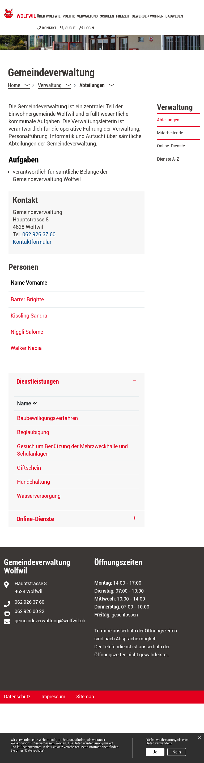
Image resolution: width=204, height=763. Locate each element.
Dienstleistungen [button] (37, 433)
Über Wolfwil (49, 16)
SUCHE (70, 28)
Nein (176, 752)
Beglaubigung (33, 484)
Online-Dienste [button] (35, 578)
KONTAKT (49, 28)
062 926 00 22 (29, 671)
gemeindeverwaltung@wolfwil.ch (50, 680)
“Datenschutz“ (34, 750)
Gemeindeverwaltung (111, 470)
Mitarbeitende (170, 132)
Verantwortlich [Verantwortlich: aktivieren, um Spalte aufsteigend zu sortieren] (104, 455)
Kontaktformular (32, 242)
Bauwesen (174, 16)
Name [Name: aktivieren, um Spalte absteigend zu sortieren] (24, 455)
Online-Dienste (171, 145)
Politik (69, 16)
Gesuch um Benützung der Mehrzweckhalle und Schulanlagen (48, 505)
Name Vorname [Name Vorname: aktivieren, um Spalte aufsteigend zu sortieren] (21, 286)
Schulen (107, 16)
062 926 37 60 (39, 234)
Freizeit (123, 16)
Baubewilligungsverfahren (47, 470)
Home (14, 85)
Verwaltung (87, 16)
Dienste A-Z (168, 159)
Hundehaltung (33, 541)
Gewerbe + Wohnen (147, 16)
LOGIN (89, 28)
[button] (54, 85)
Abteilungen (178, 119)
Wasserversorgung (39, 555)
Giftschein (29, 527)
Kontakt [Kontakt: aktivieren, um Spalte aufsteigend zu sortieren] (112, 290)
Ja (155, 752)
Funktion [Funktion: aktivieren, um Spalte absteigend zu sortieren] (54, 290)
